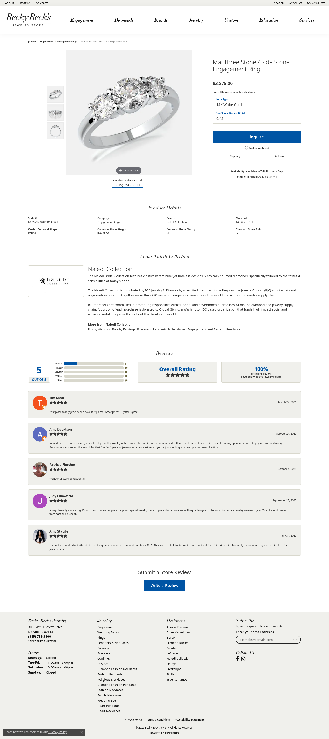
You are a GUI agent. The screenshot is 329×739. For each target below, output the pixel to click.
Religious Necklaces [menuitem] (111, 680)
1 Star (59, 380)
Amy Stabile (58, 531)
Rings (92, 329)
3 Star (59, 372)
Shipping (235, 156)
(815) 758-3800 (128, 185)
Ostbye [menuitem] (171, 664)
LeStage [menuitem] (172, 653)
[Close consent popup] (81, 732)
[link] (9, 3)
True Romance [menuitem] (177, 680)
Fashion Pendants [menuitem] (110, 674)
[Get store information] (42, 641)
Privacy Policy (133, 719)
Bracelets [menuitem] (103, 653)
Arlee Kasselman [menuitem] (178, 632)
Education (268, 20)
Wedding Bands (109, 329)
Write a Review (164, 585)
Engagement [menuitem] (106, 627)
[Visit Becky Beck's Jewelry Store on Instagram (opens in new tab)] (243, 658)
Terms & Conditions (158, 719)
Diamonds (124, 20)
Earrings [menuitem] (103, 648)
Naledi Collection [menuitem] (179, 659)
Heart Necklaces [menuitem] (108, 711)
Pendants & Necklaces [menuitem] (113, 643)
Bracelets (144, 329)
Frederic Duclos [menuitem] (177, 643)
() (126, 363)
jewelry (32, 41)
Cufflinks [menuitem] (103, 659)
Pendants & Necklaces (169, 329)
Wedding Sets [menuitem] (107, 700)
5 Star (59, 363)
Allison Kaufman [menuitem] (178, 627)
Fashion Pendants (227, 329)
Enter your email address (255, 632)
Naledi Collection (177, 222)
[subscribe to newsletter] (295, 639)
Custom (231, 20)
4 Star (59, 368)
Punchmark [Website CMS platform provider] (172, 733)
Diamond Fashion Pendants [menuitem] (116, 685)
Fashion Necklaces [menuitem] (110, 690)
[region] (129, 112)
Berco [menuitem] (171, 638)
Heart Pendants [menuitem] (108, 706)
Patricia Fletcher (62, 464)
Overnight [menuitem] (174, 669)
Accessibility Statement (189, 719)
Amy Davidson (60, 429)
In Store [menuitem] (102, 664)
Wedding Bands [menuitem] (108, 632)
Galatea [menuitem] (172, 648)
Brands (160, 20)
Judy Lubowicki (61, 496)
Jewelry (196, 20)
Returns (279, 156)
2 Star (59, 376)
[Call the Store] (39, 636)
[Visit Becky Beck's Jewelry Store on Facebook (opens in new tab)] (237, 658)
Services (306, 20)
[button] (278, 3)
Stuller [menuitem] (171, 674)
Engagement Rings (67, 41)
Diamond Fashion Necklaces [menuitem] (117, 669)
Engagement (81, 20)
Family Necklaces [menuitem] (109, 695)
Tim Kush (56, 398)
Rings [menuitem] (101, 638)
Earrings (129, 329)
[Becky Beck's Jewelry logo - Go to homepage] (29, 19)
